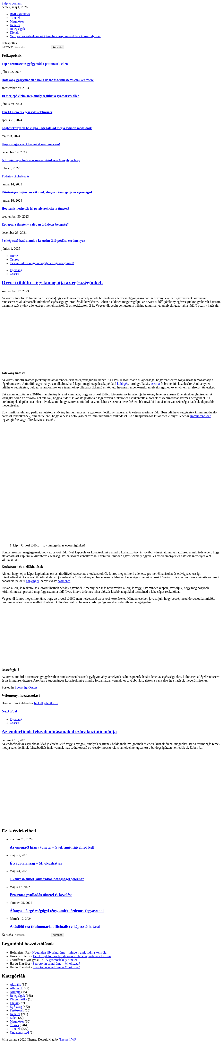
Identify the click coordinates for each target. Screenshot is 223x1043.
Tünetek (15, 17)
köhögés (122, 383)
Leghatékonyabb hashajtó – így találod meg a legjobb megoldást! (47, 128)
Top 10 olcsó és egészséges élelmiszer (27, 112)
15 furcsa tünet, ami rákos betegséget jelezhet (47, 879)
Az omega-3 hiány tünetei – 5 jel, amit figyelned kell (52, 847)
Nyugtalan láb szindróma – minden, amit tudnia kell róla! (70, 952)
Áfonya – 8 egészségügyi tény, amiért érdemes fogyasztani (57, 911)
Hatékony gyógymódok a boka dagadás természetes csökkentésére (48, 80)
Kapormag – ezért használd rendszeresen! (31, 144)
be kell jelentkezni (46, 703)
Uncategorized (19, 1032)
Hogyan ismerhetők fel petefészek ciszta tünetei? (35, 208)
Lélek (13, 1017)
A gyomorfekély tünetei (61, 960)
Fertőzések (17, 1010)
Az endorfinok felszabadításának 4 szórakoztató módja (59, 731)
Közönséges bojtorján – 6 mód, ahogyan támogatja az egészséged (47, 192)
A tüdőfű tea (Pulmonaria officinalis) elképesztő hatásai (55, 926)
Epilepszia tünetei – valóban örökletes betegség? (35, 224)
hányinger (32, 581)
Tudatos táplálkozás (15, 176)
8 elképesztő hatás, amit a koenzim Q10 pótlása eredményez (43, 240)
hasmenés (64, 581)
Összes (14, 273)
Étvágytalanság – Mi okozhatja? (36, 863)
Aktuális (15, 984)
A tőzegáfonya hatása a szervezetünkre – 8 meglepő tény (41, 160)
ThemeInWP (67, 1039)
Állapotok (16, 988)
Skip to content (12, 3)
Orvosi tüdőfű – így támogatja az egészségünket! (52, 282)
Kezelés (15, 25)
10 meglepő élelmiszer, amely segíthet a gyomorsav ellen (40, 96)
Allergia (15, 992)
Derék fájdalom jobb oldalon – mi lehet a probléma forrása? (72, 956)
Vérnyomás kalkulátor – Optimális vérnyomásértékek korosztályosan (55, 36)
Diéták (14, 32)
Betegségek (17, 28)
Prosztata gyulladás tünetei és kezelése (41, 895)
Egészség (16, 270)
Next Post (9, 711)
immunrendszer (200, 416)
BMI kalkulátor (20, 14)
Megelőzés (17, 21)
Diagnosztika (18, 999)
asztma (155, 383)
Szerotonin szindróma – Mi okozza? (56, 963)
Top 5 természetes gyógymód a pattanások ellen (35, 63)
